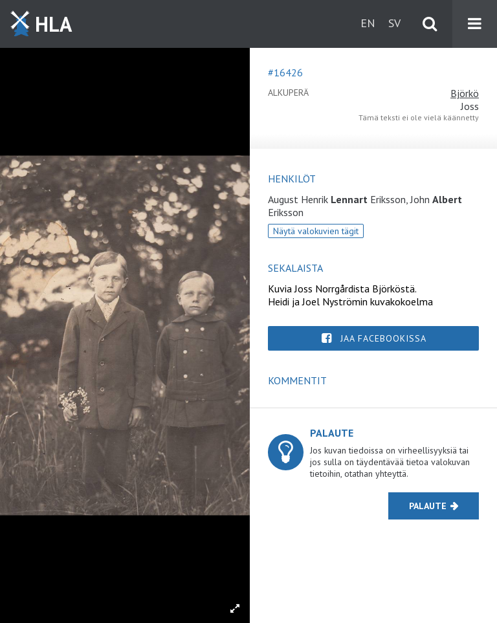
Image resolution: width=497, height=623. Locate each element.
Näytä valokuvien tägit (316, 231)
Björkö (464, 93)
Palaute (428, 506)
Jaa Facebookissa (383, 338)
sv (394, 23)
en (367, 23)
